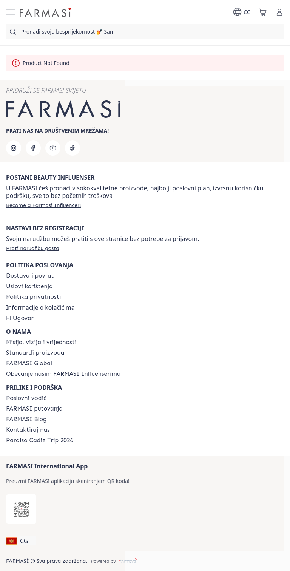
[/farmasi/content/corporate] (29, 363)
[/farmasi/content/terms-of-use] (29, 286)
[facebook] (33, 148)
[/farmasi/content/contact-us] (28, 430)
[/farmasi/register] (43, 205)
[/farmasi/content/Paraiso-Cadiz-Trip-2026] (39, 440)
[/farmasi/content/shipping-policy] (30, 275)
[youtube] (52, 148)
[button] (21, 540)
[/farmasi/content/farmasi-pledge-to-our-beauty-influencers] (63, 374)
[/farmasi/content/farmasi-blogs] (26, 419)
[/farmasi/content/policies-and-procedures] (33, 297)
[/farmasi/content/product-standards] (35, 352)
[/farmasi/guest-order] (32, 248)
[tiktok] (72, 148)
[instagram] (13, 148)
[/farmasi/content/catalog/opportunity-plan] (26, 398)
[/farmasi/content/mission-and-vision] (41, 342)
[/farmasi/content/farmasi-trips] (34, 408)
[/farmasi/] (46, 12)
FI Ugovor (20, 318)
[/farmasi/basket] (262, 12)
